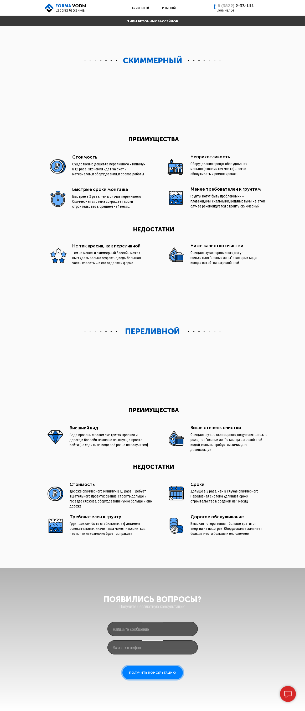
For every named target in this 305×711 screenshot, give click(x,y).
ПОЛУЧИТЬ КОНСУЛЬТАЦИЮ (152, 672)
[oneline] (152, 629)
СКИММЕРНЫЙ (140, 8)
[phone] (152, 647)
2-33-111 (236, 5)
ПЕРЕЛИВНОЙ (167, 8)
